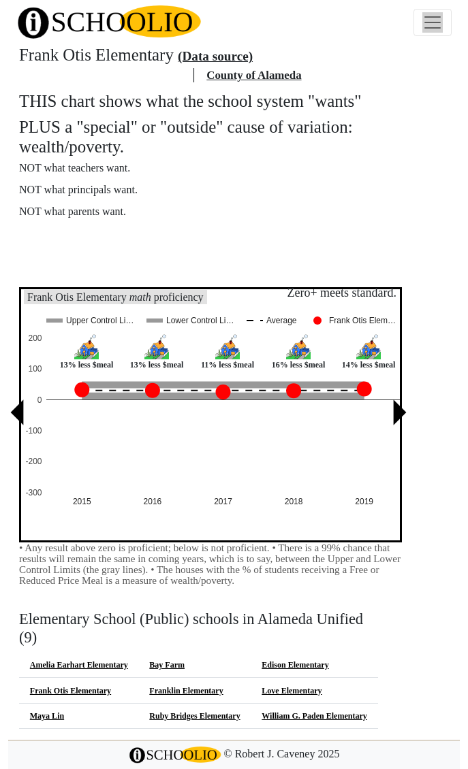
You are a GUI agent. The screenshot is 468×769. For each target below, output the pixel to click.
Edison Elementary (295, 665)
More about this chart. (78, 237)
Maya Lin (47, 716)
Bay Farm (167, 665)
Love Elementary (292, 691)
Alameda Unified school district (104, 75)
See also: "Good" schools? (87, 266)
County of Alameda (253, 75)
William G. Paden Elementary (314, 716)
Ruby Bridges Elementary (194, 716)
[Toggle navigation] (433, 22)
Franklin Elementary (186, 691)
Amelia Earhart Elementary (79, 665)
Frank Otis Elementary (70, 691)
